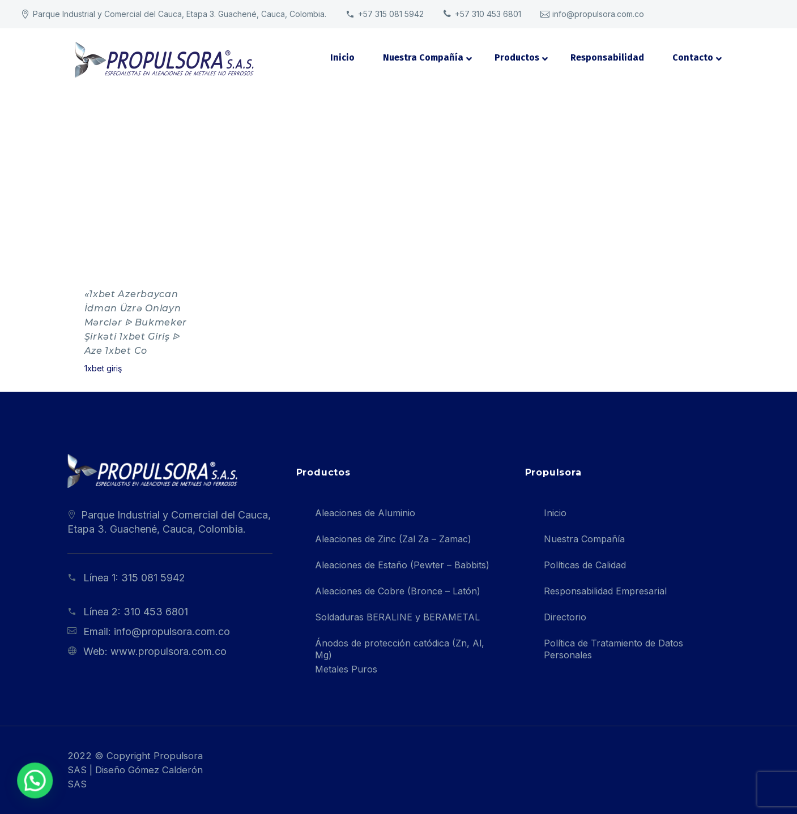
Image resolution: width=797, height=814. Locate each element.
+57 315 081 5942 (391, 14)
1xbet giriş (103, 368)
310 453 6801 (155, 612)
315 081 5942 (153, 578)
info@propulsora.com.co (598, 14)
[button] (21, 785)
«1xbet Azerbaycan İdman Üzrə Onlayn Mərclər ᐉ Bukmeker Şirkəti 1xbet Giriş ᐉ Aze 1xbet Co (135, 322)
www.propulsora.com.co (168, 651)
